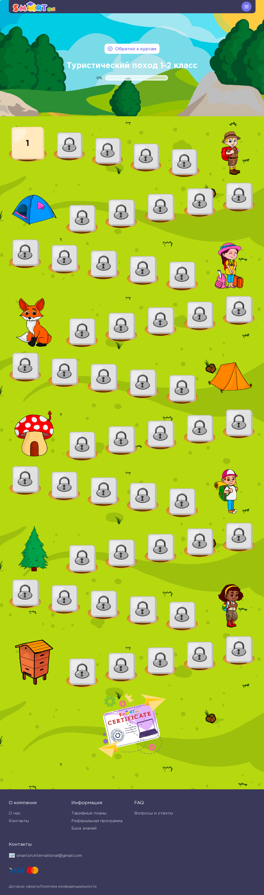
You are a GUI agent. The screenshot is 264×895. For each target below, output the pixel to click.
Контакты (19, 821)
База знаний (84, 829)
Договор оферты (91, 887)
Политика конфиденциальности (37, 887)
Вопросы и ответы (153, 814)
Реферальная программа (97, 821)
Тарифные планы (88, 814)
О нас (15, 814)
